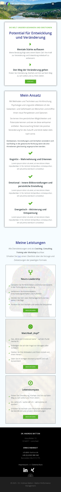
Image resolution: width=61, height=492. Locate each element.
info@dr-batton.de (30, 452)
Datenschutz (37, 464)
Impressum (23, 464)
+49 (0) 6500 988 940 (30, 455)
